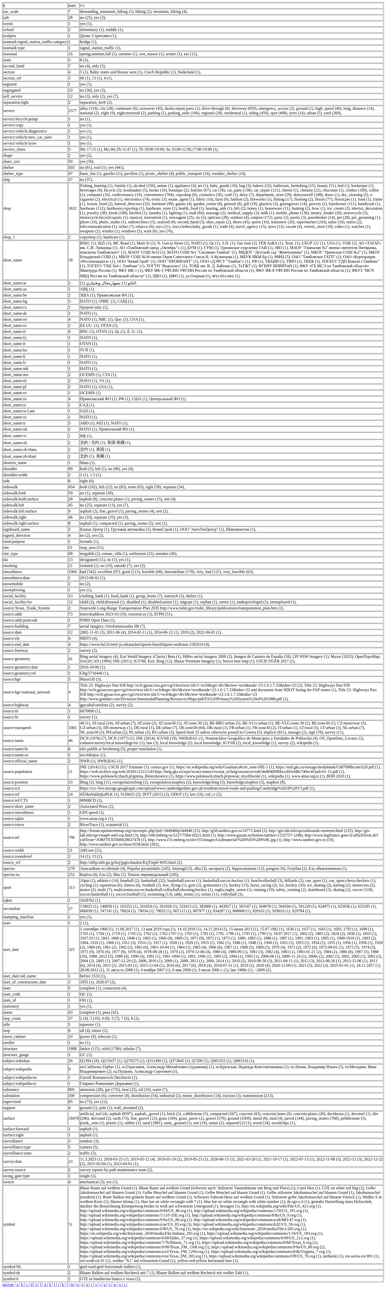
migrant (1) (189, 602)
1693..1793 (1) (345, 929)
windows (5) (131, 231)
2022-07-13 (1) (302, 1159)
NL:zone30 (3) (92, 732)
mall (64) (196, 213)
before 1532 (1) (92, 976)
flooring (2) (303, 199)
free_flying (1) (174, 885)
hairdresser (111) (342, 204)
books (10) (158, 190)
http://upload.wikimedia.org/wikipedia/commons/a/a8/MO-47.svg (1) (250, 1220)
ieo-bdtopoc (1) (92, 755)
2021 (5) (305, 965)
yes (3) (99, 17)
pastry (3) (298, 217)
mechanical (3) (92, 1182)
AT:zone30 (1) (170, 723)
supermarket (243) (311, 222)
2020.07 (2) (105, 982)
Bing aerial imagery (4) (99, 656)
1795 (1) (249, 933)
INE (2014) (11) (93, 767)
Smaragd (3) (182, 868)
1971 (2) (294, 947)
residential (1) (235, 113)
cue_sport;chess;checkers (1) (352, 880)
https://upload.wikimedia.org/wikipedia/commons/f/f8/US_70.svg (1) (265, 1256)
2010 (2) (239, 961)
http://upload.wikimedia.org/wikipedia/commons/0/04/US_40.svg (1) (136, 1211)
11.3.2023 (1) (91, 1159)
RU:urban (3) (163, 732)
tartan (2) (216, 1123)
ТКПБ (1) (312, 261)
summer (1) (127, 54)
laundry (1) (158, 213)
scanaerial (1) (117, 824)
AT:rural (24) (102, 723)
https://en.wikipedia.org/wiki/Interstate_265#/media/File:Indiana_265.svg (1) (142, 1233)
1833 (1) (369, 933)
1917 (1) (160, 943)
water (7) (160, 1089)
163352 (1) (129, 906)
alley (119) (89, 108)
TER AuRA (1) (270, 243)
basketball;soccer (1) (184, 880)
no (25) (86, 17)
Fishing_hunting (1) (96, 185)
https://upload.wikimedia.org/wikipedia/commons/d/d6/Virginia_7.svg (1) (270, 1251)
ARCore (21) (90, 850)
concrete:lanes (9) (276, 1114)
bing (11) (103, 782)
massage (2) (215, 213)
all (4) (85, 1030)
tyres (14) (297, 113)
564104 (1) (287, 906)
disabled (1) (136, 602)
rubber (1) (132, 1123)
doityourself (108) (308, 195)
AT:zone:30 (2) (195, 723)
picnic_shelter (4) (159, 173)
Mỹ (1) (86, 436)
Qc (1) (215, 243)
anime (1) (165, 185)
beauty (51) (326, 185)
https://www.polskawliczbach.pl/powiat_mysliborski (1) (220, 776)
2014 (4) (94, 965)
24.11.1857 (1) (368, 965)
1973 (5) (352, 947)
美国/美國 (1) (118, 442)
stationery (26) (282, 222)
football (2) (151, 885)
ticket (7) (126, 226)
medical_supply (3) (243, 213)
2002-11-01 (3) (92, 632)
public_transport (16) (193, 173)
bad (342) (88, 572)
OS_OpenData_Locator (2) (341, 738)
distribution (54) (144, 1095)
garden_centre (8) (208, 204)
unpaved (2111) (238, 1123)
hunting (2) (301, 208)
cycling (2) (89, 885)
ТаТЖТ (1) (247, 266)
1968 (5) (247, 947)
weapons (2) (90, 231)
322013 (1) (188, 906)
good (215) (131, 572)
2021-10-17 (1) (275, 1159)
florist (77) (324, 199)
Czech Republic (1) (159, 72)
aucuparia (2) (219, 868)
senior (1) (227, 602)
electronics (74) (137, 199)
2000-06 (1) (270, 956)
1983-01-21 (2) (308, 952)
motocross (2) (363, 885)
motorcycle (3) (356, 213)
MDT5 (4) (88, 638)
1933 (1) (208, 943)
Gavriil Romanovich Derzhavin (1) (108, 1077)
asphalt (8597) (121, 1114)
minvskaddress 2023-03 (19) (103, 614)
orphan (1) (208, 602)
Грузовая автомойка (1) (131, 529)
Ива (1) (119, 874)
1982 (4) (272, 952)
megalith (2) (90, 553)
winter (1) (174, 54)
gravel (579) (216, 1118)
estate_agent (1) (181, 199)
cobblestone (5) (195, 1114)
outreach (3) (174, 596)
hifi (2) (239, 208)
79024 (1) (128, 911)
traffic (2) (88, 1153)
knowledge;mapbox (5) (245, 782)
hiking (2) (143, 11)
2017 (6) (189, 965)
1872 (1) (213, 938)
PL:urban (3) (139, 732)
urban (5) (314, 113)
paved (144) (294, 1118)
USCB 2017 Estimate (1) (128, 767)
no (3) (85, 96)
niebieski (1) (333, 1256)
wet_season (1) (151, 54)
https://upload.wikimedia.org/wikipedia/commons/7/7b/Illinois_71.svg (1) (140, 1242)
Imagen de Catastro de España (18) (262, 656)
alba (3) (200, 868)
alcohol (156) (144, 185)
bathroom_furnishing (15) (294, 185)
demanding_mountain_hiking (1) (106, 11)
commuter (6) (126, 108)
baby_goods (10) (223, 185)
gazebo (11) (112, 173)
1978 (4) (134, 952)
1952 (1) (286, 943)
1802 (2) (306, 933)
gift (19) (250, 204)
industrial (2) (170, 1095)
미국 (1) (87, 350)
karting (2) (341, 885)
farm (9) (222, 199)
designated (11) (92, 559)
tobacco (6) (144, 226)
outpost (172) (261, 217)
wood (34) (261, 1123)
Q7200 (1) (200, 1061)
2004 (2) (87, 961)
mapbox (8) (275, 782)
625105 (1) (367, 906)
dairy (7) (247, 195)
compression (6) (93, 1095)
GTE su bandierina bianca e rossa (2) (110, 1279)
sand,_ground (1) (177, 1123)
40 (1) (85, 723)
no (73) (86, 1101)
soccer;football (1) (130, 894)
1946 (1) (239, 943)
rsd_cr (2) (213, 794)
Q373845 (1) (179, 1061)
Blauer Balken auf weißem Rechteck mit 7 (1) (117, 1273)
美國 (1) (103, 456)
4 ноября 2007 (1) (155, 970)
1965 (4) (199, 947)
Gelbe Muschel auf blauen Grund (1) (235, 1192)
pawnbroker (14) (321, 217)
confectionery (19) (127, 195)
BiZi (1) (104, 243)
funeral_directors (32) (132, 204)
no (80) (114, 469)
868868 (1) (242, 911)
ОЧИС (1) (107, 301)
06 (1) (85, 78)
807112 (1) (182, 911)
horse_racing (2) (263, 885)
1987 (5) (362, 952)
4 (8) (105, 1018)
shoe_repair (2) (218, 222)
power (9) (88, 1036)
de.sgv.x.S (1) (298, 1201)
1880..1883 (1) (249, 938)
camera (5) (89, 1147)
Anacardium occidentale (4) (102, 868)
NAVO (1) (88, 381)
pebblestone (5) (353, 1118)
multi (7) (105, 890)
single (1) (88, 1176)
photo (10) (88, 222)
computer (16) (98, 195)
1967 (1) (231, 947)
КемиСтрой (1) (165, 529)
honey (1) (255, 208)
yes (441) (116, 167)
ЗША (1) (87, 295)
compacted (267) (223, 1114)
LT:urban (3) (330, 728)
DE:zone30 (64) (192, 728)
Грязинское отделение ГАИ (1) (246, 248)
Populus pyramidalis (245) (148, 868)
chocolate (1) (333, 190)
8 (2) (135, 1018)
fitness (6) (132, 885)
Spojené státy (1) (93, 307)
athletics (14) (107, 880)
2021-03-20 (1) (249, 1159)
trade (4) (227, 226)
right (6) (87, 481)
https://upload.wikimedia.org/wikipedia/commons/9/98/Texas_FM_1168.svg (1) (145, 1247)
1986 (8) (346, 952)
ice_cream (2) (338, 208)
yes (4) (127, 469)
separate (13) (104, 505)
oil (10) (144, 1089)
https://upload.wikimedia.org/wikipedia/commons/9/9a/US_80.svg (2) (268, 1247)
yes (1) (85, 23)
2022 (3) (321, 965)
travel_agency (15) (251, 226)
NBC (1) (106, 319)
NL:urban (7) (353, 728)
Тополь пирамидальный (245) (153, 874)
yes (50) (86, 161)
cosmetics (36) (211, 195)
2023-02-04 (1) (99, 1164)
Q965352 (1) (221, 1061)
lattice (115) (90, 1048)
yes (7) (112, 96)
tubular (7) (131, 1048)
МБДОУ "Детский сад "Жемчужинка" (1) (274, 252)
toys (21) (163, 226)
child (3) (87, 602)
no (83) (120, 487)
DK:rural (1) (217, 728)
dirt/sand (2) (101, 1118)
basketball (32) (153, 880)
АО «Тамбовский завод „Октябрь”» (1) (152, 248)
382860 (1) (208, 906)
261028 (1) (168, 906)
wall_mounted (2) (128, 1108)
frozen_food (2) (99, 204)
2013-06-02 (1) (92, 578)
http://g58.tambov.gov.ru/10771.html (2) (234, 830)
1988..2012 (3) (101, 956)
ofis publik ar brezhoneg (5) (102, 749)
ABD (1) (87, 423)
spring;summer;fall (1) (98, 54)
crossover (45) (151, 108)
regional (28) (211, 113)
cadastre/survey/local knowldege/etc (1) (112, 743)
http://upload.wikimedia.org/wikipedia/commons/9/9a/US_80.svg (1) (136, 1220)
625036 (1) (347, 906)
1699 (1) (366, 929)
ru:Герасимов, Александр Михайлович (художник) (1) (168, 1067)
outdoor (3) (89, 1141)
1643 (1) (324, 929)
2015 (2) (109, 965)
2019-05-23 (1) (196, 1159)
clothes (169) (356, 190)
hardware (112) (92, 208)
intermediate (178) (179, 572)
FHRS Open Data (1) (97, 620)
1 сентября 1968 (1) (96, 929)
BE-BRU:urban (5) (225, 723)
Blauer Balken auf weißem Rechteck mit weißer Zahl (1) (202, 1273)
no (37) (86, 179)
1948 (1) (255, 943)
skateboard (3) (319, 890)
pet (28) (343, 217)
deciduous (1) (338, 1114)
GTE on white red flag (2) (343, 1188)
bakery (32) (262, 185)
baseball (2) (129, 880)
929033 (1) (281, 911)
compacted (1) (111, 523)
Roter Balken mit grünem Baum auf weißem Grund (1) (147, 1197)
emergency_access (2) (276, 108)
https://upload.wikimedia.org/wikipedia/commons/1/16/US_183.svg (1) (264, 1233)
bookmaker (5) (135, 190)
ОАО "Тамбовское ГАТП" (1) (316, 257)
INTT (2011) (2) (155, 794)
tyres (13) (276, 226)
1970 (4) (278, 947)
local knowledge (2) (176, 743)
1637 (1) (308, 929)
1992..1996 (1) (199, 956)
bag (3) (245, 185)
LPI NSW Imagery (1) (310, 656)
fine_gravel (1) (111, 511)
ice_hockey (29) (292, 885)
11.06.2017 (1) (127, 929)
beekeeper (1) (362, 185)
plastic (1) (114, 1123)
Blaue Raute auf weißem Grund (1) (108, 1188)
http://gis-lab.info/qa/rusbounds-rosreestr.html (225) (311, 830)
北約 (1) (87, 456)
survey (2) (88, 650)
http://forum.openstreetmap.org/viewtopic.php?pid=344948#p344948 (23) (140, 830)
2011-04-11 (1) (286, 961)
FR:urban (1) (239, 728)
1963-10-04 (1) (162, 947)
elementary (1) (92, 30)
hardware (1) (113, 237)
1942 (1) (223, 943)
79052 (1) (163, 911)
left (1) (100, 469)
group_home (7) (149, 596)
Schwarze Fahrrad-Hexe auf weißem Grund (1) (232, 1197)
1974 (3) (368, 947)
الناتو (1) (129, 283)
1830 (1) (354, 933)
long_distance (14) (358, 108)
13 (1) (97, 78)
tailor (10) (336, 222)
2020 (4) (263, 965)
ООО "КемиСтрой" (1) (136, 261)
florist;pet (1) (345, 199)
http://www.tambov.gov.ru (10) (309, 840)
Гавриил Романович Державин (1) (109, 1083)
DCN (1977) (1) (121, 738)
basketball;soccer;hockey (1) (226, 880)
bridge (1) (88, 42)
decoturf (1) (361, 1114)
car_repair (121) (267, 190)
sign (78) (315, 732)
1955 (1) (334, 943)
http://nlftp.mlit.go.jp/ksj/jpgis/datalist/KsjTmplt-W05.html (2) (131, 862)
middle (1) (114, 30)
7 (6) (125, 1018)
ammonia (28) (91, 1089)
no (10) (86, 517)
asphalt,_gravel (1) (150, 1114)
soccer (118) (362, 890)
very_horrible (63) (238, 572)
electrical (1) (112, 199)
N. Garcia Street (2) (173, 243)
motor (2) (88, 890)
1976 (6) (103, 952)
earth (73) (121, 1118)
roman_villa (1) (114, 553)
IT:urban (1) (288, 728)
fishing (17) (282, 199)
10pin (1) (87, 880)
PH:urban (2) (116, 732)
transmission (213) (258, 1095)
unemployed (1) (283, 602)
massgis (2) (297, 732)
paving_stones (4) (139, 511)
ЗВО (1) (281, 248)
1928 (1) (176, 943)
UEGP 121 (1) (313, 243)
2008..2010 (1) (150, 961)
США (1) (139, 399)
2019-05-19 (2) (169, 1159)
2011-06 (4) (116, 632)
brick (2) (174, 1114)
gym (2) (194, 885)
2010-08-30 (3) (260, 961)
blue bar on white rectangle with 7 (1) (171, 1201)
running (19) (264, 890)
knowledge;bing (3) (209, 782)
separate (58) (102, 493)
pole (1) (105, 1108)
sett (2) (162, 511)
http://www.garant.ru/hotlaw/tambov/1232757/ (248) (260, 835)
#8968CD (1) (91, 800)
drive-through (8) (216, 108)
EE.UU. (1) (89, 325)
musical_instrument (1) (148, 217)
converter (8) (118, 1095)
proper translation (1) (144, 749)
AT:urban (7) (125, 723)
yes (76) (165, 231)
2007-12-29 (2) (124, 961)
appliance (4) (185, 185)
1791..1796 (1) (228, 933)
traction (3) (232, 1095)
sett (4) (169, 499)
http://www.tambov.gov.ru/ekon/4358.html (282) (119, 844)
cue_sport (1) (316, 880)
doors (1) (332, 195)
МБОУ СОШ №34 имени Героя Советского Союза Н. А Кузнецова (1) (178, 257)
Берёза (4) (88, 874)
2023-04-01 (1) (125, 1164)
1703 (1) (87, 933)
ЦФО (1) (176, 276)
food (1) (364, 199)
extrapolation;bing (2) (130, 782)
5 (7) (115, 1018)
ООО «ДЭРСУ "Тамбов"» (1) (225, 261)
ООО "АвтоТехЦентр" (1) (202, 529)
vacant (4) (294, 226)
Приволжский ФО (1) (98, 399)
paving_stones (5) (139, 523)
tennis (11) (210, 894)
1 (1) (84, 475)
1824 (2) (338, 933)
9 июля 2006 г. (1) (213, 970)
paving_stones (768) (322, 1118)
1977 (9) (119, 952)
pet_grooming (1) (366, 217)
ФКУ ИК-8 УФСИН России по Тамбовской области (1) (303, 270)
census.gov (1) (162, 767)
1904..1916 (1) (92, 943)
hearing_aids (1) (219, 208)
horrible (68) (152, 572)
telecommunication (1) (98, 226)
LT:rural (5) (309, 728)
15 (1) (97, 856)
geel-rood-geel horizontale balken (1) (110, 1267)
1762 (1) (150, 933)
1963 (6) (141, 947)
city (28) (106, 108)
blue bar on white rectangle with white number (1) (244, 1201)
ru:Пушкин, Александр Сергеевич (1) (145, 1071)
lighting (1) (178, 213)
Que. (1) (121, 319)
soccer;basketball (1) (97, 894)
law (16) (196, 794)
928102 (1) (261, 911)
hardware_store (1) (161, 208)
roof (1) (100, 167)
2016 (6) (173, 965)
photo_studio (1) (112, 222)
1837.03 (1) (89, 938)
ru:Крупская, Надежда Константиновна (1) (252, 1067)
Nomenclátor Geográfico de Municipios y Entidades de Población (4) (261, 738)
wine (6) (150, 231)
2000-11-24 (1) (294, 956)
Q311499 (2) (156, 1061)
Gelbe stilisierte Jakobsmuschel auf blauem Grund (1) (310, 1192)
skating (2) (341, 890)
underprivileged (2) (252, 602)
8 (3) (84, 60)
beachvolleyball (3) (266, 880)
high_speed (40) (328, 108)
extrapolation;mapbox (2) (170, 782)
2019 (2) (247, 965)
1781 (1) (207, 933)
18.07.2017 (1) (286, 933)
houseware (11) (277, 208)
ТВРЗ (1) (294, 261)
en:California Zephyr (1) (100, 1067)
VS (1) (104, 381)
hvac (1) (318, 208)
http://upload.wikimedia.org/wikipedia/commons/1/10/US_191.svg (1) (251, 1211)
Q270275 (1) (134, 1061)
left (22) (105, 487)
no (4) (85, 66)
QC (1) (86, 994)
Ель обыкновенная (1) (327, 868)
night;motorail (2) (131, 113)
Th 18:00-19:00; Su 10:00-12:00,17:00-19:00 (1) (178, 149)
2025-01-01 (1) (342, 965)
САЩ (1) (125, 301)
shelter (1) (194, 596)
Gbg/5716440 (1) (94, 673)
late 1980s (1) (241, 970)
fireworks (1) (260, 199)
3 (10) (95, 1018)
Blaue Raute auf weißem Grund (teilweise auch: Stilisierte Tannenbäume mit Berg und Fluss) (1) (217, 1188)
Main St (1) (146, 243)
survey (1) (88, 717)
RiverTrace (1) (92, 824)
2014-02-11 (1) (140, 632)
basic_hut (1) (90, 173)
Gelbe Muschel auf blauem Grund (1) (173, 1192)
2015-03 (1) (128, 965)
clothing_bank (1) (94, 596)
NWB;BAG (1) (191, 738)
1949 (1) (271, 943)
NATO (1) (199, 243)
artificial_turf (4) (93, 1114)
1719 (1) (119, 933)
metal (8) (260, 1118)
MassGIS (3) (90, 679)
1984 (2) (330, 952)
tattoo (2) (353, 222)
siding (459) (259, 113)
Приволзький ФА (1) (116, 429)
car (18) (218, 190)
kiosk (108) (118, 213)
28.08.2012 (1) (92, 970)
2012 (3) (307, 961)
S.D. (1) (228, 243)
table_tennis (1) (186, 894)
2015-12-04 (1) (152, 965)
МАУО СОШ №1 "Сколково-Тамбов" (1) (201, 252)
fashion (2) (239, 199)
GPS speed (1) (91, 812)
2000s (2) (316, 956)
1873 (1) (228, 938)
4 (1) (107, 78)
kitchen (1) (138, 213)
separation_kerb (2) (96, 102)
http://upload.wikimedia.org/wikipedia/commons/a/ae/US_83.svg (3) (135, 1224)
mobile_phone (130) (292, 213)
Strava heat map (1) (238, 661)
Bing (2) (87, 782)
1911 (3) (128, 943)
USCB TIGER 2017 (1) (275, 661)
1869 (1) (181, 938)
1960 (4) (94, 947)
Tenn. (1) (292, 243)
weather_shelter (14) (228, 173)
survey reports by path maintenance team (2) (116, 1170)
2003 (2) (374, 956)
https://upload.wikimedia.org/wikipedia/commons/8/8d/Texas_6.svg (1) (259, 1242)
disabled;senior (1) (163, 602)
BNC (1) (87, 331)
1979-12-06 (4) (198, 952)
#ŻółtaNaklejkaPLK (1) (99, 794)
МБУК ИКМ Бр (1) (256, 257)
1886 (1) (270, 938)
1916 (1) (144, 943)
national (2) (89, 113)
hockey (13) (238, 885)
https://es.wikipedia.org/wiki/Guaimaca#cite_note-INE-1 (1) (225, 767)
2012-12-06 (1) (355, 961)
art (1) (203, 185)
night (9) (108, 113)
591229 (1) (307, 906)
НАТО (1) (88, 301)
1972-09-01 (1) (331, 947)
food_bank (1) (122, 596)
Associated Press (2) (96, 806)
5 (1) (84, 72)
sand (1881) (152, 1123)
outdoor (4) (239, 217)
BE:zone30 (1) (323, 723)
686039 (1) (89, 911)
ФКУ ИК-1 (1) (130, 270)
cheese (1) (290, 190)
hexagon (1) (230, 1206)
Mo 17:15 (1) (91, 149)
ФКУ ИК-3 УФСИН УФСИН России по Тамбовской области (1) (199, 270)
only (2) (98, 96)
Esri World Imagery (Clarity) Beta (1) (150, 656)
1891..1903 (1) (307, 938)
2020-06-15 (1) (222, 1159)
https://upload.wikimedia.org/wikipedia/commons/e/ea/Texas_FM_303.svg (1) (143, 1256)
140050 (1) (109, 906)
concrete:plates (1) (114, 499)
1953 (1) (302, 943)
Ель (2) (105, 874)
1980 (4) (219, 952)
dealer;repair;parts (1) (182, 108)
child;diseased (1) (110, 602)
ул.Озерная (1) (198, 276)
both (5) (86, 469)
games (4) (183, 204)
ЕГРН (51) (163, 614)
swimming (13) (159, 894)
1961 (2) (109, 947)
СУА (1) (109, 374)
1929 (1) (192, 943)
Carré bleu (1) (308, 1188)
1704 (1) (103, 933)
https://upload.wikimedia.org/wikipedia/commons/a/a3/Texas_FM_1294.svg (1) (144, 1251)
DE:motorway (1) (117, 728)
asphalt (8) (88, 499)
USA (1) (333, 243)
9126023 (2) (130, 794)
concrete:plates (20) (309, 1114)
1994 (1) (236, 956)
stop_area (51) (91, 547)
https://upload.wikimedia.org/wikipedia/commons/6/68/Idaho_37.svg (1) (138, 1238)
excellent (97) (109, 572)
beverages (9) (91, 190)
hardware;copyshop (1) (125, 208)
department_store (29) (273, 195)
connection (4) (114, 988)
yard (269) (332, 113)
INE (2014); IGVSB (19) (156, 738)
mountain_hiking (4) (170, 11)
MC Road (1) (124, 243)
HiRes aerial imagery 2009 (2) (207, 656)
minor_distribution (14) (202, 1095)
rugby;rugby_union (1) (233, 890)
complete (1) (90, 988)
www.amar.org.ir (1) (308, 776)
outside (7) (123, 565)
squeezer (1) (90, 1024)
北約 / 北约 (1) (92, 442)
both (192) (88, 487)
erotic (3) (159, 199)
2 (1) (84, 923)
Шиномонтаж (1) (240, 529)
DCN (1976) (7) (93, 738)
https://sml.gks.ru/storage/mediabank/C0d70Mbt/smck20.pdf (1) (328, 767)
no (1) (85, 119)
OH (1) (86, 1000)
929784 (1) (301, 911)
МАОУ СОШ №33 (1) (146, 252)
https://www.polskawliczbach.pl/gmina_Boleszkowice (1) (126, 776)
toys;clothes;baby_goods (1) (195, 226)
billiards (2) (293, 880)
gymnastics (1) (215, 885)
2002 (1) (332, 956)
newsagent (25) (181, 217)
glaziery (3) (268, 204)
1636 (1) (293, 929)
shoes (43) (241, 222)
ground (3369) (239, 1118)
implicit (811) (275, 732)
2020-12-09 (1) (284, 965)
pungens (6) (275, 868)
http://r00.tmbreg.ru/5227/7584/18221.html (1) (178, 835)
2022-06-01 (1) (208, 632)
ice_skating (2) (319, 885)
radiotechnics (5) (141, 222)
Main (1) (87, 463)
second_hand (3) (190, 222)
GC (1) (86, 1055)
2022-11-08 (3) (328, 1159)
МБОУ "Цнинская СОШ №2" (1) (339, 252)
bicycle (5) (113, 190)
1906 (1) (113, 943)
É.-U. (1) (134, 331)
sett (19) (200, 1123)
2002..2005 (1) (353, 956)
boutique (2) (179, 190)
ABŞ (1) (87, 289)
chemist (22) (310, 190)
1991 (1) (153, 956)
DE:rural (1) (144, 728)
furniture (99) (162, 204)
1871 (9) (197, 938)
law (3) (152, 743)
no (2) (201, 217)
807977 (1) (202, 911)
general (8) (233, 204)
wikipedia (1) (307, 743)
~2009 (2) (263, 970)
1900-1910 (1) (348, 938)
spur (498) (278, 113)
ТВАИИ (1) (274, 261)
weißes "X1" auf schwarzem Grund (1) (143, 1260)
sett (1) (161, 523)
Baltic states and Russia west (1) (116, 72)
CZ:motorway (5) (351, 723)
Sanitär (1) (123, 185)
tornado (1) (89, 541)
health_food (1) (191, 208)
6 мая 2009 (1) (184, 970)
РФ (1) (257, 261)
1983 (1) (288, 952)
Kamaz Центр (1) (94, 529)
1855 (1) (87, 982)
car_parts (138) (239, 190)
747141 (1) (109, 911)
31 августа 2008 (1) (122, 970)
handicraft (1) (369, 204)
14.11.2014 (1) (215, 929)
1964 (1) (184, 947)
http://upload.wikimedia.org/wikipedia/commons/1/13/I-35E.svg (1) (135, 1215)
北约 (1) (87, 449)
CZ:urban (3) (90, 728)
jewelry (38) (97, 213)
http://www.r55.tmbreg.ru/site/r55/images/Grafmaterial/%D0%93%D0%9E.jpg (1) (215, 840)
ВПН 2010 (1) (338, 776)
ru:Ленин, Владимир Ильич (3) (316, 1067)
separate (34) (173, 487)
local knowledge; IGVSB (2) (217, 743)
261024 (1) (149, 906)
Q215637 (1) (111, 1061)
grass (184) (168, 1118)
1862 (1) (150, 938)
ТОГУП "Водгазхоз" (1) (166, 266)
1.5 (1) (95, 475)
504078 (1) (268, 906)
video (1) (342, 226)
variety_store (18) (318, 226)
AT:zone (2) (146, 723)
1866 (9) (165, 938)
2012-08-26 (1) (328, 961)
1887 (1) (286, 938)
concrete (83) (249, 1114)
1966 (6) (215, 947)
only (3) (98, 66)
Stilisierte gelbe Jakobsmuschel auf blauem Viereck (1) (316, 1197)
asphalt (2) (88, 511)
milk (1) (267, 213)
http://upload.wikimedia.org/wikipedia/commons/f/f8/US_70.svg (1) (135, 1229)
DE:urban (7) (166, 728)
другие (8, 1284)
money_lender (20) (326, 213)
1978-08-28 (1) (155, 952)
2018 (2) (187, 632)
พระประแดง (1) (226, 276)
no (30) (86, 90)
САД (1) (87, 405)
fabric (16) (204, 199)
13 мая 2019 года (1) (158, 929)
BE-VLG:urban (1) (257, 723)
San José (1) (246, 243)
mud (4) (276, 1118)
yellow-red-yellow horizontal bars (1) (207, 1260)
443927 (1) (228, 906)
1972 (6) (310, 947)
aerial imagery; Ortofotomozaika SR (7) (112, 626)
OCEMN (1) (90, 374)
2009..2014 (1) (218, 961)
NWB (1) (87, 761)
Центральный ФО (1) (167, 399)
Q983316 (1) (243, 1061)
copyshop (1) (90, 237)
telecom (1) (107, 1036)
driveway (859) (244, 108)
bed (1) (343, 185)
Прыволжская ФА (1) (115, 295)
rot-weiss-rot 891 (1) (361, 1256)
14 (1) (85, 856)
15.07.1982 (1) (272, 929)
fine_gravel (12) (144, 1118)
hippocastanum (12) (248, 868)
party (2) (281, 217)
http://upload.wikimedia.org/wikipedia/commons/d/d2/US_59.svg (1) (249, 1224)
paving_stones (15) (146, 499)
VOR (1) (349, 243)
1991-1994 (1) (173, 956)
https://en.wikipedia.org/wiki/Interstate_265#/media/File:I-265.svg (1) (249, 1229)
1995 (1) (252, 956)
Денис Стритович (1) (98, 36)
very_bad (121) (208, 572)
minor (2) (99, 1030)
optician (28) (218, 217)
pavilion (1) (133, 173)
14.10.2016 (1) (189, 929)
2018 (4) (205, 965)
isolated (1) (89, 565)
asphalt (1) (88, 523)
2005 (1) (103, 961)
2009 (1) (171, 961)
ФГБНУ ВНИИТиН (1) (278, 266)
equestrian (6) (111, 885)
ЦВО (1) (160, 276)
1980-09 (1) (237, 952)
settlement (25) (141, 553)
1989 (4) (122, 956)
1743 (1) (134, 933)
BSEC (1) (88, 243)
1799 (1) (265, 933)
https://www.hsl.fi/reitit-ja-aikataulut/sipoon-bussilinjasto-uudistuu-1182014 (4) (144, 644)
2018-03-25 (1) (116, 1159)
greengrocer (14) (293, 204)
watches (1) (360, 226)
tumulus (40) (166, 553)
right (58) (153, 487)
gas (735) (112, 1089)
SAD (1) (87, 411)
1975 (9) (87, 952)
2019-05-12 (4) (142, 1159)
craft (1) (231, 195)
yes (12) (190, 54)
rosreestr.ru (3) (140, 614)
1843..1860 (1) (113, 938)
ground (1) (304, 108)
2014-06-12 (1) (166, 632)
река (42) (110, 1012)
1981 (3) (256, 952)
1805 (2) (322, 933)
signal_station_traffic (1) (100, 48)
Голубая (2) (297, 868)
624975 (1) (327, 906)
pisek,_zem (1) (92, 1123)
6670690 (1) (90, 711)
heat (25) (129, 1089)
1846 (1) (134, 938)
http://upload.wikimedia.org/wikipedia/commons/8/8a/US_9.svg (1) (246, 1215)
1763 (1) (191, 933)
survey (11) (334, 732)
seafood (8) (166, 222)
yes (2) (85, 155)
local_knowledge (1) (259, 743)
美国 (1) (103, 449)
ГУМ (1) (211, 248)
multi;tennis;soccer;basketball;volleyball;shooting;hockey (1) (163, 890)
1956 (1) (350, 943)
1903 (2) (369, 938)
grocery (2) (318, 204)
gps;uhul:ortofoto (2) (97, 705)
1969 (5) (263, 947)
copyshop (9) (186, 195)
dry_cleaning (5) (354, 195)
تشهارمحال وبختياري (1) (100, 283)
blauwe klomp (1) (124, 1201)
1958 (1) (366, 943)
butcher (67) (201, 190)
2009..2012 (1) (192, 961)
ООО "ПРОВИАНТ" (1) (177, 261)
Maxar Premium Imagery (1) (197, 661)
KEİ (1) (102, 423)
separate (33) (104, 517)
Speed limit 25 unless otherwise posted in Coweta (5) (219, 732)
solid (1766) (111, 1048)
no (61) (86, 167)
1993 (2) (220, 956)
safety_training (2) (291, 890)
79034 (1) (146, 911)
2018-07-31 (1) (226, 965)
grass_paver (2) (191, 1118)
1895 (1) (328, 938)
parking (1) (157, 113)
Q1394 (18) (89, 1061)
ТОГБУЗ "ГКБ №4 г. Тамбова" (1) (115, 266)
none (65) (136, 487)
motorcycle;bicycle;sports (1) (104, 217)
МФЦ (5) (282, 257)
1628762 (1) (90, 900)
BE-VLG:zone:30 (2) (292, 723)
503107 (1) (248, 906)
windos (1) (111, 231)
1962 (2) (125, 947)
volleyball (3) (232, 894)
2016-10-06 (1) (92, 667)
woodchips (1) (283, 1123)
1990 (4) (137, 956)
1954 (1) (318, 943)
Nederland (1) (189, 72)
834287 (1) (222, 911)
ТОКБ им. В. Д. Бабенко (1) (212, 266)
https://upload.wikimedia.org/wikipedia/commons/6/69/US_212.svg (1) (257, 1238)
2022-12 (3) (352, 1159)
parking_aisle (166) (183, 113)
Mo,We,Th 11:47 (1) (120, 149)
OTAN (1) (109, 325)
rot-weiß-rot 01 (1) (95, 1260)
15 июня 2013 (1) (243, 929)
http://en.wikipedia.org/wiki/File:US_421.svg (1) (281, 1206)
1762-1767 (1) (170, 933)
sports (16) (260, 222)
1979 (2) (177, 952)
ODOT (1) (179, 794)
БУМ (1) (195, 248)
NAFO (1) (88, 337)
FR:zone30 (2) (264, 728)
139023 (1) (89, 906)
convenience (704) (159, 195)
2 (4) (84, 1018)
